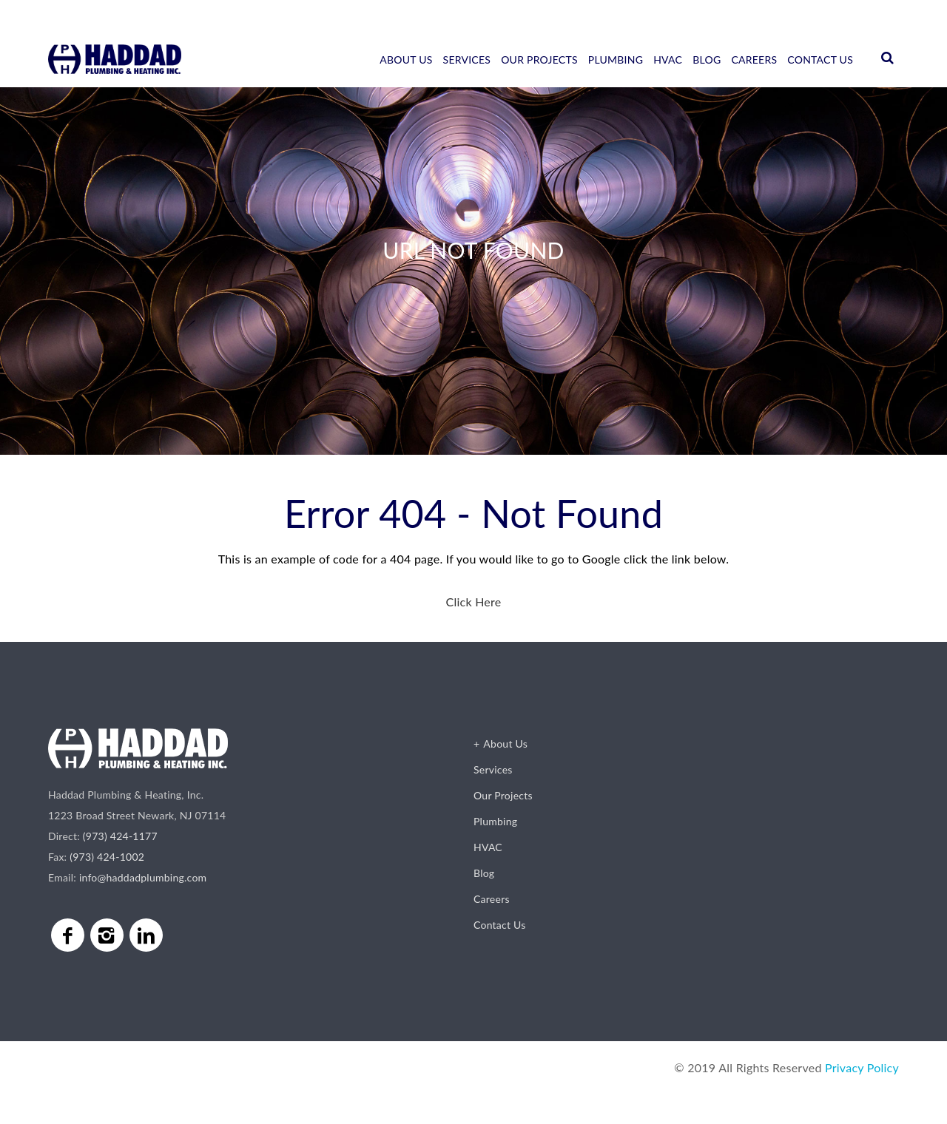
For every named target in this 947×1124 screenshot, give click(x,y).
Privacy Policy (862, 1067)
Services (467, 59)
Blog (706, 59)
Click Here (473, 602)
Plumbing (615, 59)
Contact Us (820, 59)
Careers (754, 59)
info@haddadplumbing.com (142, 877)
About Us (406, 59)
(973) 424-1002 (107, 856)
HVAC (667, 59)
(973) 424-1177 (120, 836)
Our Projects (539, 59)
